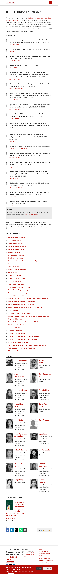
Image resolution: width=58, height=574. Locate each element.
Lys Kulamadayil (14, 67)
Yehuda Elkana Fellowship (16, 351)
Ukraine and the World (15, 330)
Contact (41, 565)
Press (40, 549)
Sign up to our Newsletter (46, 560)
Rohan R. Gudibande (15, 187)
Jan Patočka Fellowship (15, 275)
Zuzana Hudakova (14, 100)
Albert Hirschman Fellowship (16, 237)
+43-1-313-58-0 (30, 553)
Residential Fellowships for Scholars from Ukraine (23, 322)
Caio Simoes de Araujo (16, 88)
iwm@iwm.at (25, 556)
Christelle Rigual (14, 157)
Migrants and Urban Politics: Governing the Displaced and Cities (28, 298)
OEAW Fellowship (13, 310)
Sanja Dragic (13, 51)
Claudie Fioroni (14, 178)
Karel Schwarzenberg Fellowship (18, 290)
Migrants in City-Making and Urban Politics (21, 301)
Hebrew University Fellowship (17, 269)
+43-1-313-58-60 (29, 555)
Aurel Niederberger (15, 109)
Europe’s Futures (13, 264)
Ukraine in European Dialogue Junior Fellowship (22, 339)
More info (11, 573)
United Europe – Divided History (18, 342)
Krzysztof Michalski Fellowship (17, 293)
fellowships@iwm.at (31, 214)
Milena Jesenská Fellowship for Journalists (21, 304)
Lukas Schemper (14, 118)
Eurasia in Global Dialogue (16, 258)
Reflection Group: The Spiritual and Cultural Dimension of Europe (28, 316)
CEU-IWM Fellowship (14, 240)
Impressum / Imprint (44, 553)
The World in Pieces (14, 327)
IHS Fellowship (12, 272)
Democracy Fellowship (15, 243)
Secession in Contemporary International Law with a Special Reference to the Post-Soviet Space (15, 508)
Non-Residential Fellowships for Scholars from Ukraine (25, 307)
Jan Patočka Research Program (17, 278)
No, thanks (47, 568)
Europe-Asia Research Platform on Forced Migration (24, 261)
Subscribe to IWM (45, 562)
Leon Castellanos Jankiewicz (18, 148)
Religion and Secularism (15, 319)
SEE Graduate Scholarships (16, 325)
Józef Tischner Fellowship (16, 284)
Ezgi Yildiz (12, 141)
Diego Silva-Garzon (15, 130)
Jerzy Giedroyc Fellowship (16, 281)
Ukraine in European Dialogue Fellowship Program (23, 336)
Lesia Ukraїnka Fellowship (16, 296)
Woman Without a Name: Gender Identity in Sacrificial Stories (27, 345)
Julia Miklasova (14, 44)
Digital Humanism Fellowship (17, 246)
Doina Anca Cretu (14, 60)
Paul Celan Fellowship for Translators (19, 313)
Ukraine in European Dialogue (17, 333)
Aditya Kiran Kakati (15, 79)
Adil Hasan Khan (14, 206)
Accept (39, 568)
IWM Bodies (42, 556)
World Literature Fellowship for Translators (21, 348)
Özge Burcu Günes (15, 167)
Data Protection (43, 551)
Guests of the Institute (15, 266)
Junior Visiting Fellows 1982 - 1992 (19, 287)
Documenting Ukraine (14, 252)
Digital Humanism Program (16, 249)
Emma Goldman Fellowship (16, 255)
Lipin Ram (12, 197)
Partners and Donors (44, 558)
